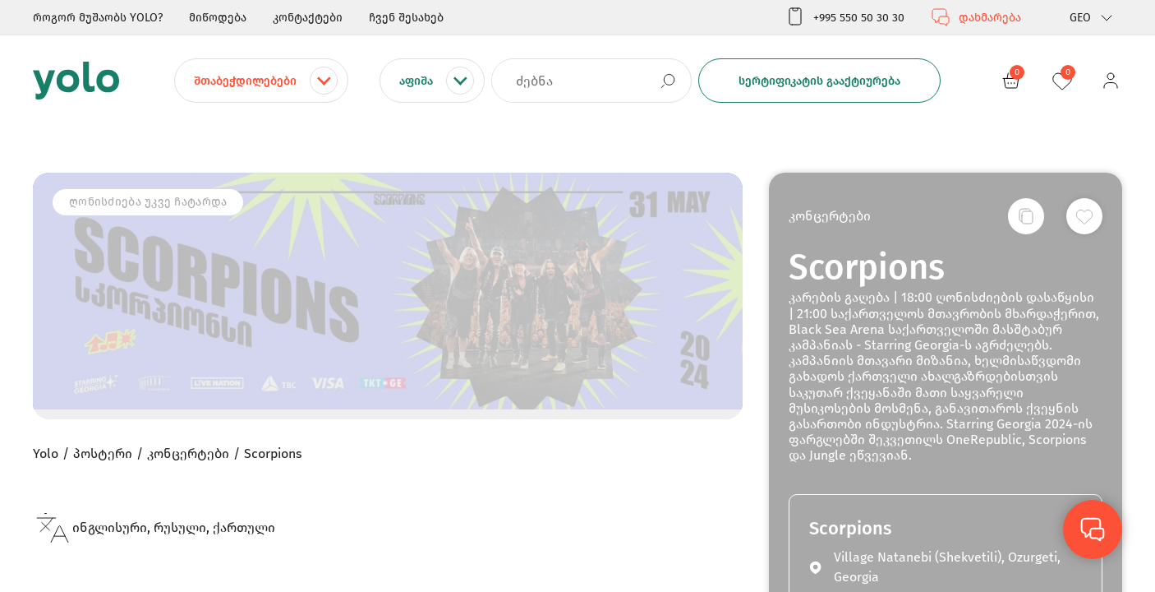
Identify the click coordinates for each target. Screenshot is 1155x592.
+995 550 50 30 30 (844, 17)
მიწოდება (217, 18)
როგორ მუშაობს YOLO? (98, 18)
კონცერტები (830, 216)
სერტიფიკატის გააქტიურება (819, 81)
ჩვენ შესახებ (406, 18)
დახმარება (976, 17)
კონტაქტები (308, 18)
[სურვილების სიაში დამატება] (1084, 216)
